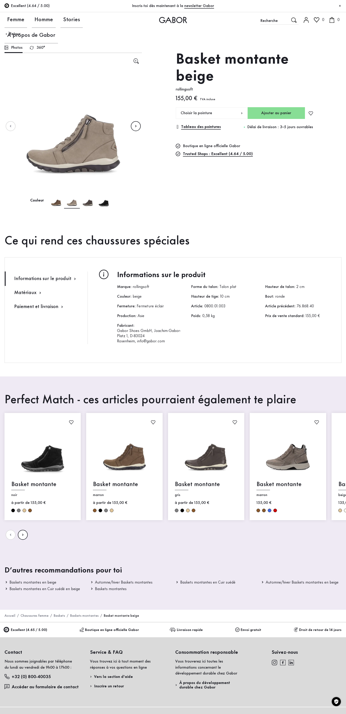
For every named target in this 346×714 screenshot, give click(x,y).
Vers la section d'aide (113, 677)
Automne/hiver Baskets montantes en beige (302, 582)
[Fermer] (340, 6)
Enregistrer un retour (285, 91)
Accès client (314, 39)
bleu (269, 510)
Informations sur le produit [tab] (45, 278)
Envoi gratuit (248, 630)
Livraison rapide (187, 630)
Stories (59, 20)
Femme (11, 20)
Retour (13, 34)
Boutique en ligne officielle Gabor (109, 630)
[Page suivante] (136, 126)
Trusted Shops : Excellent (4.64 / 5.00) (218, 154)
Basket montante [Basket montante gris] (197, 484)
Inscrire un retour (109, 686)
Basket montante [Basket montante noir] (33, 484)
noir (13, 510)
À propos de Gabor (95, 20)
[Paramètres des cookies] (336, 701)
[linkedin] (291, 662)
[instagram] (274, 662)
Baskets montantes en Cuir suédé (207, 582)
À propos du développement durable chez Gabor (204, 685)
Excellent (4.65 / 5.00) (26, 630)
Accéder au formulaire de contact (42, 686)
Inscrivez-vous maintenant (309, 62)
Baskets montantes (111, 589)
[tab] (14, 48)
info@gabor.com (151, 341)
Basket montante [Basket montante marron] (115, 484)
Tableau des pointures (198, 127)
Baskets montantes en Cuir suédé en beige (44, 589)
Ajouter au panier (276, 113)
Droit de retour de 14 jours (317, 630)
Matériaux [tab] (28, 292)
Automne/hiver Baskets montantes (123, 582)
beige (24, 510)
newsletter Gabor (199, 6)
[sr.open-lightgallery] (136, 61)
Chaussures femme (34, 615)
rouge (275, 510)
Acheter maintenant (320, 129)
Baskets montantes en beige (32, 582)
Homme (35, 20)
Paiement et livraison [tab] (39, 306)
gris (19, 510)
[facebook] (283, 662)
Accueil (10, 615)
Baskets (59, 615)
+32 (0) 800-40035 (28, 676)
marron (30, 510)
